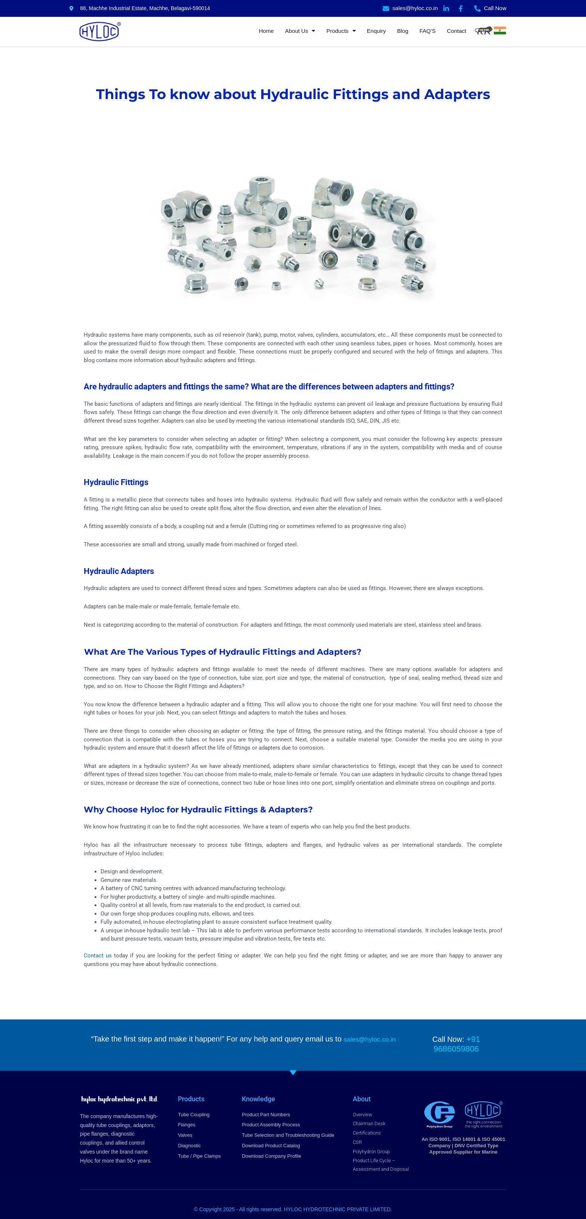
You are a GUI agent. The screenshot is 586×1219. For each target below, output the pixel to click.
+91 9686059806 (473, 1039)
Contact (456, 31)
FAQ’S (427, 31)
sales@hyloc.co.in (369, 1039)
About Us (300, 30)
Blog (402, 31)
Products (340, 30)
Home (266, 31)
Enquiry (376, 31)
